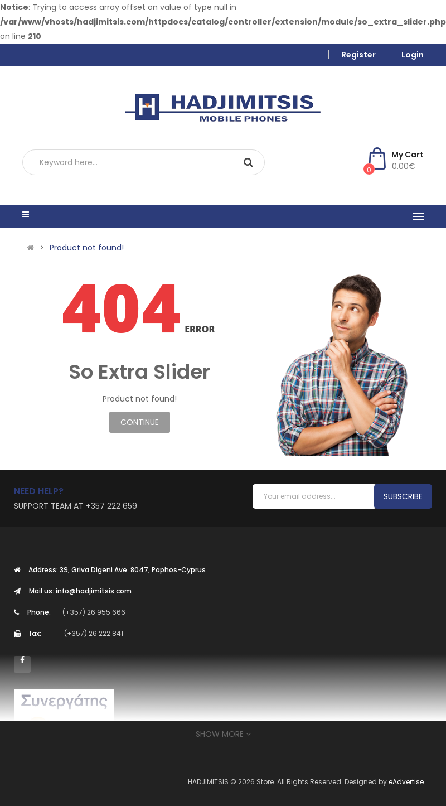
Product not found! (87, 248)
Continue (139, 422)
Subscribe (403, 496)
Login (412, 54)
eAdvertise (406, 781)
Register (358, 54)
